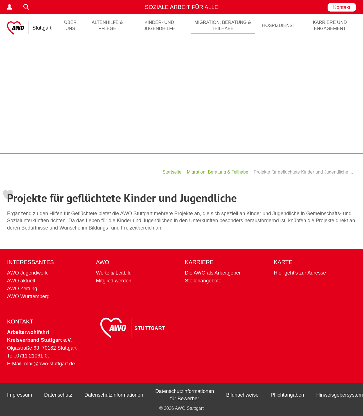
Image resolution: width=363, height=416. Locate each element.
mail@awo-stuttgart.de (49, 363)
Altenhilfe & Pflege (107, 25)
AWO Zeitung (22, 288)
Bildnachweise (242, 395)
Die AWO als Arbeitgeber (213, 273)
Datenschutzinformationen (113, 395)
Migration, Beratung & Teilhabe (222, 25)
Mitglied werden (113, 281)
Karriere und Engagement (330, 25)
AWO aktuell (21, 281)
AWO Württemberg (28, 296)
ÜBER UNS (70, 25)
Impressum (19, 395)
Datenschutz (58, 395)
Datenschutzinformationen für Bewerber (184, 394)
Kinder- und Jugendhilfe (159, 25)
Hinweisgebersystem (339, 395)
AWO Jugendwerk (27, 273)
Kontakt (341, 7)
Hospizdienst (278, 25)
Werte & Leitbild (114, 273)
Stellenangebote (203, 281)
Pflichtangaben (287, 395)
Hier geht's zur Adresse (300, 273)
